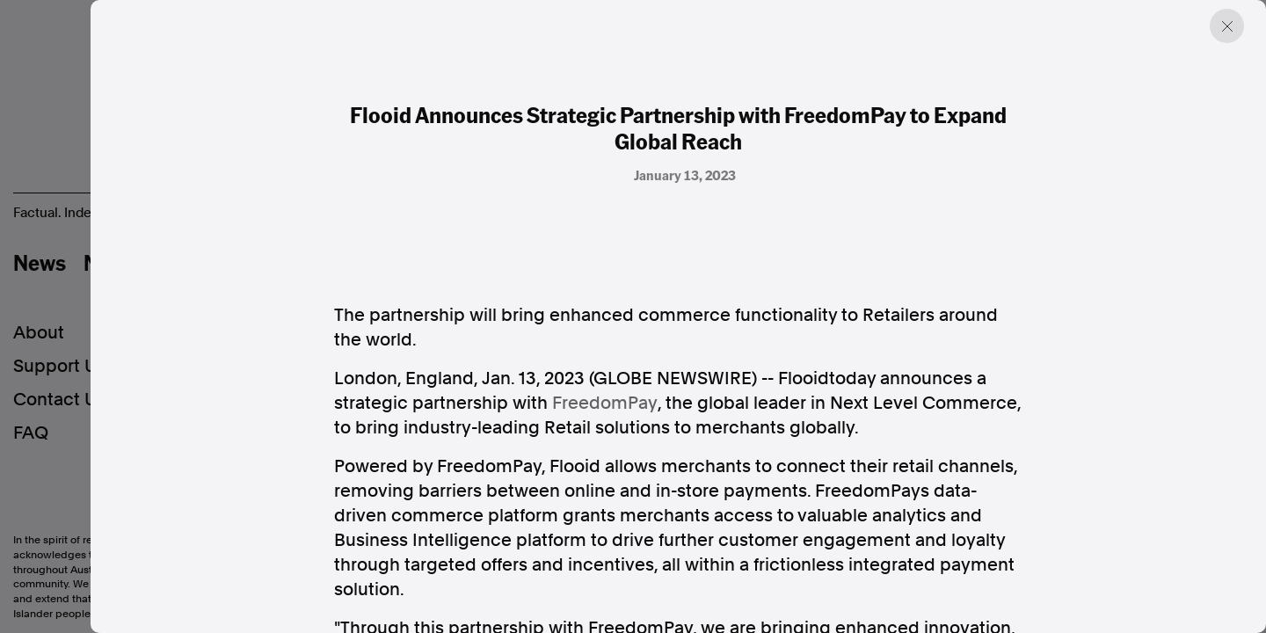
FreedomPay (605, 402)
